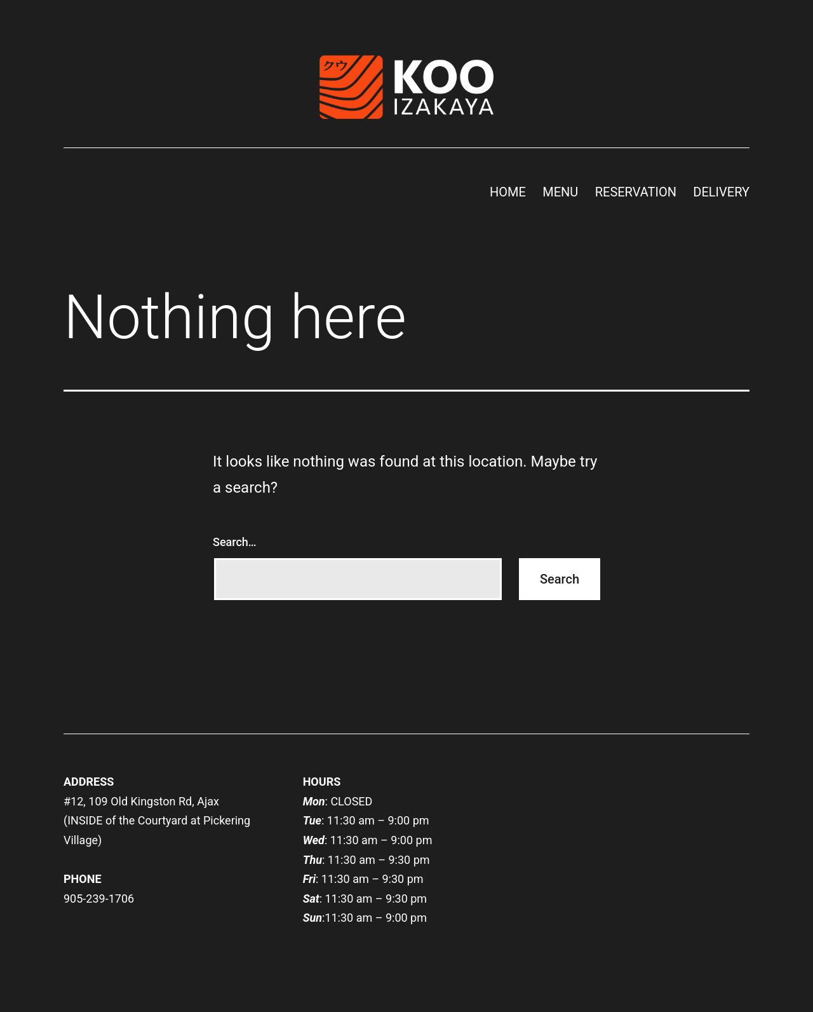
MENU (560, 192)
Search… (235, 542)
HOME (508, 192)
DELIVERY (721, 192)
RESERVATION (635, 192)
